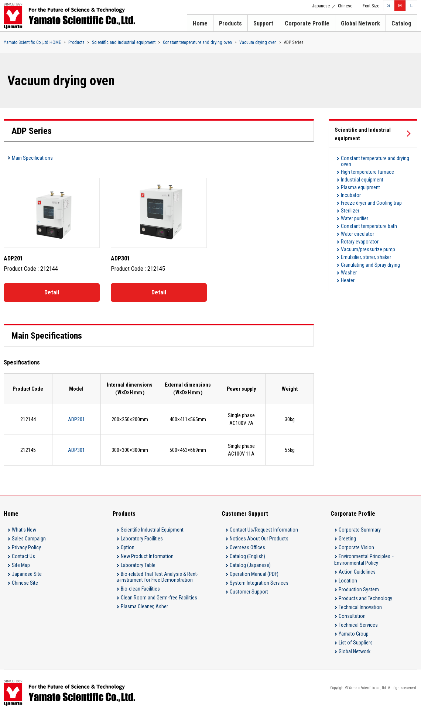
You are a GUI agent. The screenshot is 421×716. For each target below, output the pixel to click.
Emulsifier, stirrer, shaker (366, 257)
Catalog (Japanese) (250, 565)
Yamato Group (354, 634)
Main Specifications (32, 158)
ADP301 (76, 450)
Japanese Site (27, 574)
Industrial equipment (362, 180)
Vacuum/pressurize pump (368, 249)
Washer (349, 273)
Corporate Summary (360, 530)
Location (348, 581)
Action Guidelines (357, 572)
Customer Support (249, 592)
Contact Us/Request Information (264, 530)
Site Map (21, 565)
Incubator (351, 195)
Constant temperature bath (369, 226)
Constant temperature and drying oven (197, 42)
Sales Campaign (29, 539)
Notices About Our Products (259, 539)
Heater (348, 280)
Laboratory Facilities (142, 539)
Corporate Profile (307, 23)
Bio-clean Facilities (140, 589)
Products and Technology (365, 598)
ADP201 (76, 419)
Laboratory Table (138, 565)
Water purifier (354, 218)
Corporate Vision (356, 547)
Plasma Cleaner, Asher (144, 606)
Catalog (401, 23)
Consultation (352, 616)
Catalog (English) (247, 556)
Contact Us (23, 556)
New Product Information (147, 556)
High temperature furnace (367, 172)
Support (263, 23)
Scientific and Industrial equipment (123, 42)
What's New (24, 530)
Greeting (347, 539)
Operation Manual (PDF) (254, 574)
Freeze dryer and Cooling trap (371, 203)
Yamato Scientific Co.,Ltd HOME (32, 42)
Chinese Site (25, 583)
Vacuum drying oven (258, 42)
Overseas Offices (247, 547)
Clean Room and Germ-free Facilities (159, 598)
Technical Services (358, 625)
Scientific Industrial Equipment (152, 530)
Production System (359, 589)
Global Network (360, 23)
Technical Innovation (360, 607)
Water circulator (357, 234)
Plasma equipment (360, 187)
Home (200, 23)
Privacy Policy (26, 547)
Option (127, 547)
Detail (51, 292)
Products (230, 23)
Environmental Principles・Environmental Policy (365, 559)
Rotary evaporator (360, 242)
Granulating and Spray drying (370, 265)
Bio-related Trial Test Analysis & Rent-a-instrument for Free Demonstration (157, 577)
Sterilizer (350, 211)
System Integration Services (259, 583)
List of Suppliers (356, 643)
